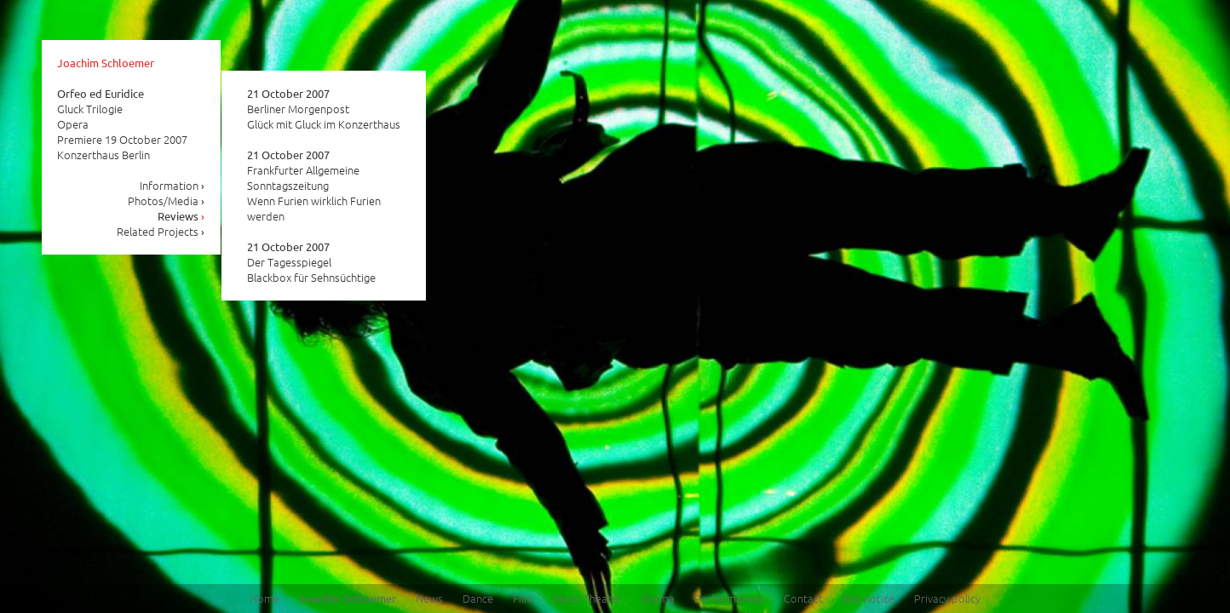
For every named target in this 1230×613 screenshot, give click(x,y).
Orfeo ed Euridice (100, 93)
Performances (729, 598)
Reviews (181, 216)
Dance (478, 598)
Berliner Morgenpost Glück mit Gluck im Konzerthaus (323, 109)
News (429, 598)
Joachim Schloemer (105, 62)
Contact (803, 598)
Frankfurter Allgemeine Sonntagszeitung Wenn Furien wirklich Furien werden (314, 185)
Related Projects (161, 231)
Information (172, 185)
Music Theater (587, 598)
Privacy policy (947, 598)
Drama (658, 598)
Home (264, 598)
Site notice (868, 598)
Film (523, 598)
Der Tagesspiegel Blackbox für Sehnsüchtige (311, 262)
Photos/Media (166, 200)
